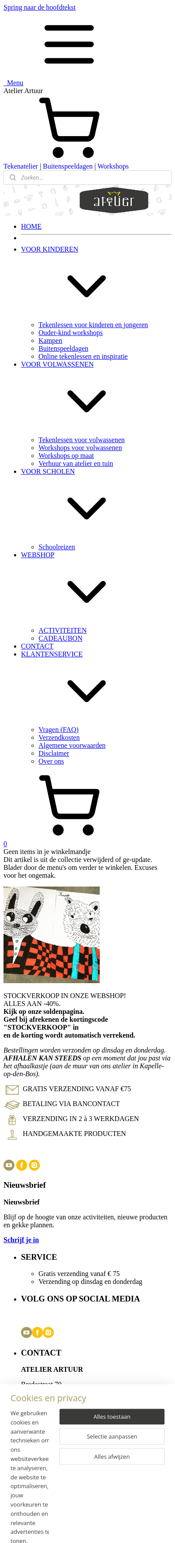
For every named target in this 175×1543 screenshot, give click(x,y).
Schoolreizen (56, 547)
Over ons (51, 761)
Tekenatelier (21, 166)
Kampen (50, 340)
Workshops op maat (66, 455)
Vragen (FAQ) (58, 729)
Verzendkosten (59, 737)
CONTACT (37, 646)
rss (121, 1527)
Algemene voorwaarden (71, 745)
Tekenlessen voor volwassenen (81, 439)
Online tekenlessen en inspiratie (83, 356)
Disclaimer (53, 753)
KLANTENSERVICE (96, 688)
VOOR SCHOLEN (96, 505)
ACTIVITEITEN (62, 630)
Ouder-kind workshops (70, 332)
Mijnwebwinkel (92, 1535)
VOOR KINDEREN (96, 283)
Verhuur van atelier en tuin (75, 463)
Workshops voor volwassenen (80, 447)
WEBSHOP (96, 589)
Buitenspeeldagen (68, 166)
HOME (31, 226)
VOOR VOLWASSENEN (96, 398)
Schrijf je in (21, 1240)
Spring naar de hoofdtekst (40, 7)
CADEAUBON (60, 638)
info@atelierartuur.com (60, 1400)
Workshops (113, 166)
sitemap (101, 1527)
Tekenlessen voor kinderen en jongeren (93, 324)
